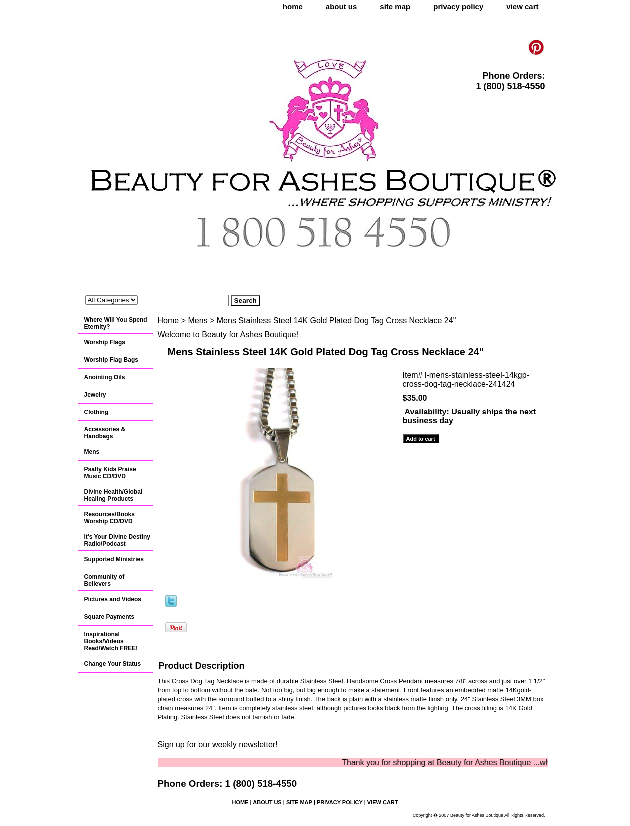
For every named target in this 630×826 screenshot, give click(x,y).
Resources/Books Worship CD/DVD (109, 518)
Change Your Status (112, 663)
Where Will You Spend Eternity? (115, 323)
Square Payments (109, 616)
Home (168, 320)
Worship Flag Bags (111, 359)
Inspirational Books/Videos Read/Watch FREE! (111, 641)
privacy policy (458, 6)
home (293, 6)
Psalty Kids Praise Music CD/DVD (110, 473)
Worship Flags (104, 342)
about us (341, 6)
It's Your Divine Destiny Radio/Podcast (117, 540)
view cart (522, 6)
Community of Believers (104, 580)
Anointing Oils (104, 377)
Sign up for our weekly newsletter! (218, 744)
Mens (197, 320)
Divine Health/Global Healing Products (113, 495)
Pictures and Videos (113, 599)
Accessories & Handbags (105, 433)
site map (395, 6)
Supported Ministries (114, 559)
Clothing (96, 412)
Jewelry (95, 394)
